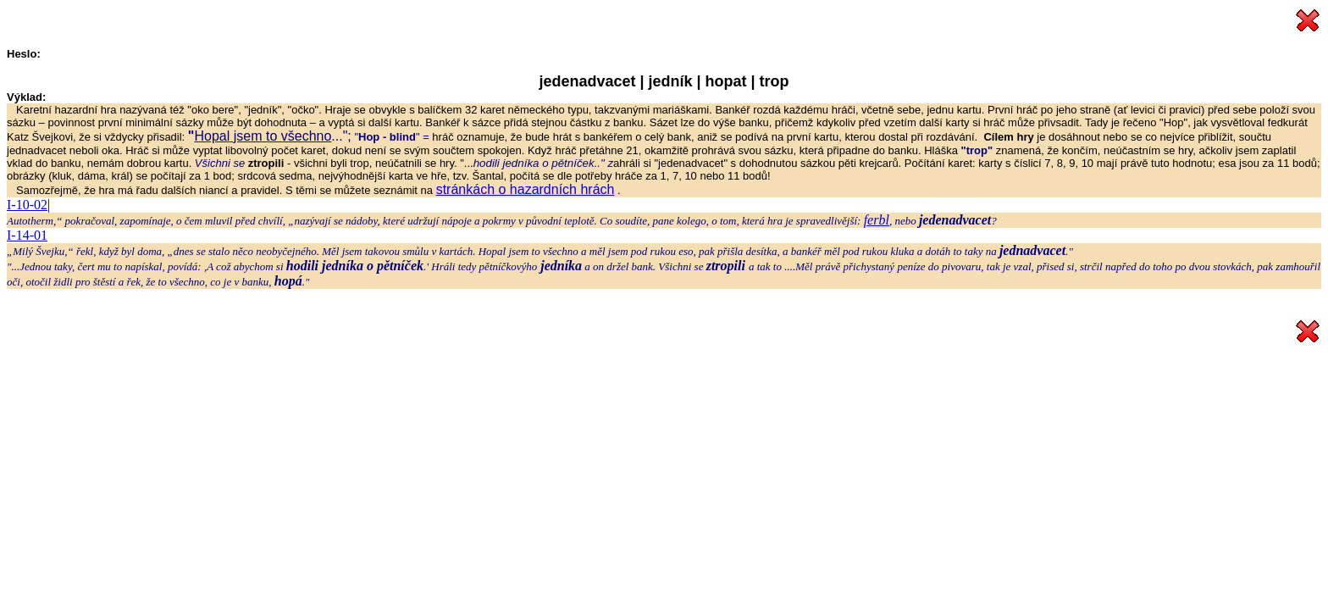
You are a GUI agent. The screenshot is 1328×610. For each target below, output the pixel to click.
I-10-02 (27, 204)
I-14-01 (27, 235)
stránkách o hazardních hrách (525, 189)
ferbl (876, 220)
